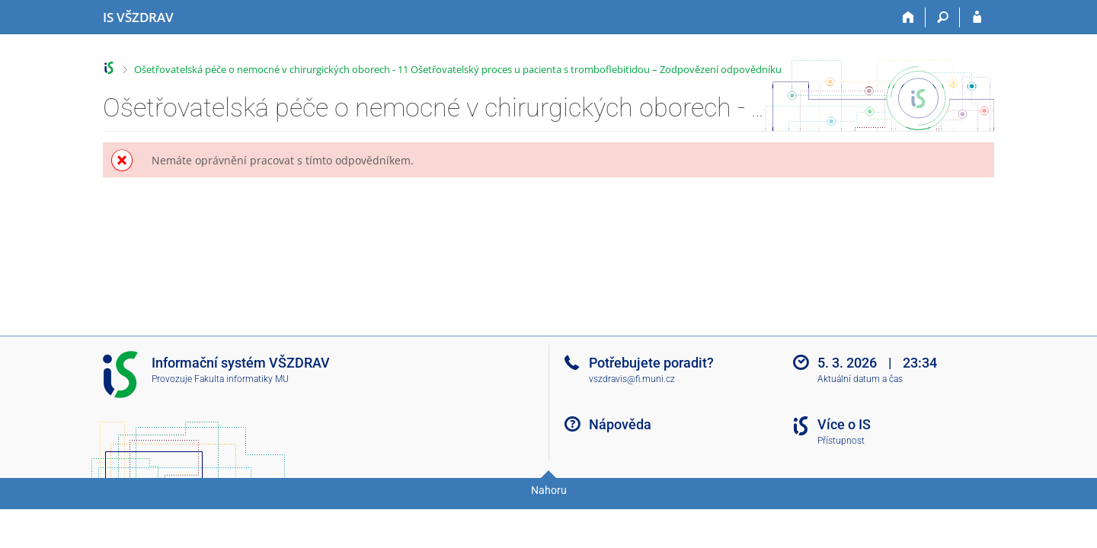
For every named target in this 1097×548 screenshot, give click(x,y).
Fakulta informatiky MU (241, 379)
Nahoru (549, 490)
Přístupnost (841, 440)
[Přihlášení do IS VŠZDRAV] (977, 17)
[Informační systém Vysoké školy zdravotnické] (138, 17)
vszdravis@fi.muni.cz (632, 379)
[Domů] (908, 17)
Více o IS (844, 424)
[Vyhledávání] (943, 17)
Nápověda (620, 424)
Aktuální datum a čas (860, 379)
